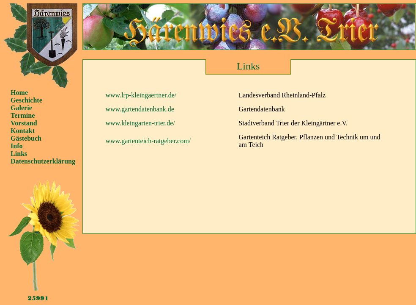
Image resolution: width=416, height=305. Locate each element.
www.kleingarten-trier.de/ (140, 123)
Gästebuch (26, 138)
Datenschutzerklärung (43, 161)
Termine (23, 115)
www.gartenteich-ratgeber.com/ (148, 140)
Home (19, 92)
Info (16, 146)
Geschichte (26, 100)
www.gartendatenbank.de (140, 109)
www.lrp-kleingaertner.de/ (141, 95)
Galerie (21, 107)
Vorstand (24, 123)
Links (19, 153)
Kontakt (23, 130)
